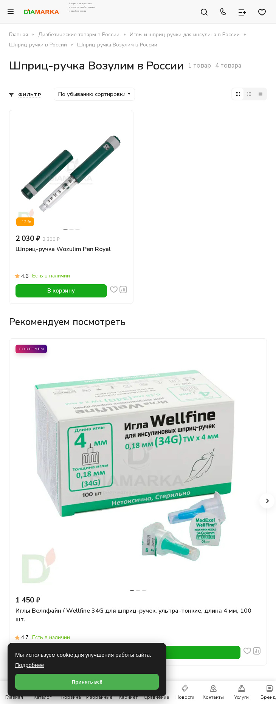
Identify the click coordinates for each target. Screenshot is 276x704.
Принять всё (86, 681)
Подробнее (29, 665)
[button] (266, 500)
